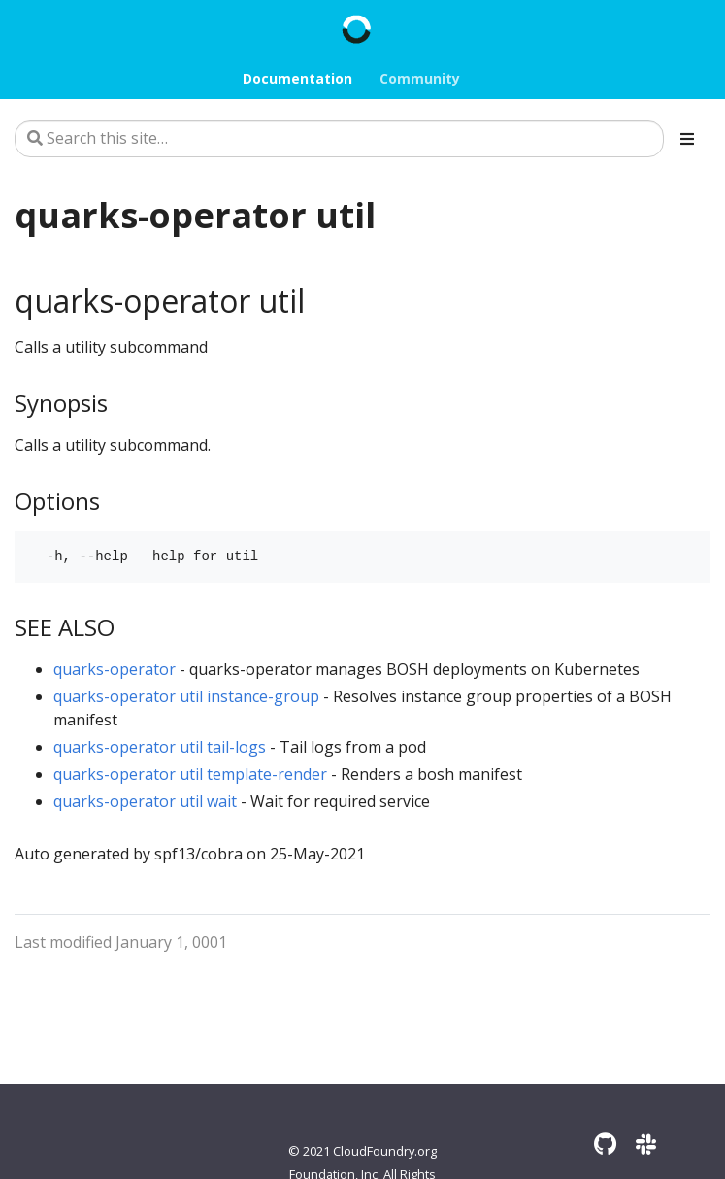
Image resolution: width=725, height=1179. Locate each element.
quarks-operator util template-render (190, 774)
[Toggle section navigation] (687, 139)
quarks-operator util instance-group (186, 696)
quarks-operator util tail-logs (159, 747)
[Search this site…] (339, 138)
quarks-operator (114, 669)
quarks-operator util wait (145, 801)
